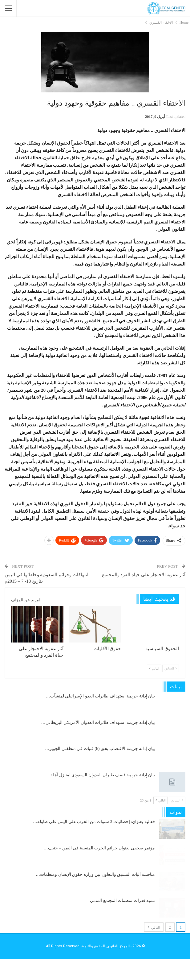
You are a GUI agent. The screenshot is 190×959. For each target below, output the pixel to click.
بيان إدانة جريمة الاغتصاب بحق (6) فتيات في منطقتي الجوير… (100, 748)
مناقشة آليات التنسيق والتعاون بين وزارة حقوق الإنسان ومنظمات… (95, 874)
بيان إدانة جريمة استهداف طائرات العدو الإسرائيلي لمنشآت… (100, 696)
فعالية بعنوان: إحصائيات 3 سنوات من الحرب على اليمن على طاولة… (94, 821)
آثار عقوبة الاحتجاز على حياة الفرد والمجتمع (144, 574)
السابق (170, 668)
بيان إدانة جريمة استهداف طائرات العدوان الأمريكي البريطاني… (98, 722)
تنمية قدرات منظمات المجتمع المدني (122, 900)
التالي (154, 668)
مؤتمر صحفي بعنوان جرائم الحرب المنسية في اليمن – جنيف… (99, 848)
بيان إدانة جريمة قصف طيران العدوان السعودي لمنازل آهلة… (100, 775)
